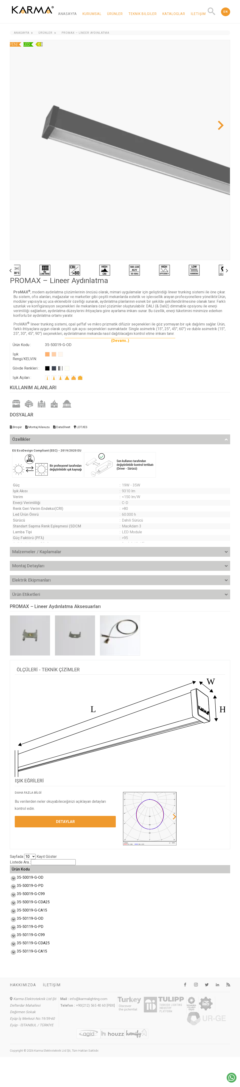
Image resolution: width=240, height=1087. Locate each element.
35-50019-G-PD (25, 896)
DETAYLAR (65, 821)
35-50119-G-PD (25, 948)
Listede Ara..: (43, 862)
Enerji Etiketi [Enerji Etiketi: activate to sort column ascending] (171, 873)
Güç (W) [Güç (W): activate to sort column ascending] (55, 873)
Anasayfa (67, 14)
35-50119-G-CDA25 (28, 969)
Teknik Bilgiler (142, 14)
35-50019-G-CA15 (27, 927)
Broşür (16, 427)
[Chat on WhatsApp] (231, 1081)
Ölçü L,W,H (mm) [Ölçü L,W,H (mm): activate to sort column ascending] (199, 873)
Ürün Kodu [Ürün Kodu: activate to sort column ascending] (21, 873)
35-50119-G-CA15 (27, 979)
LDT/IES (80, 427)
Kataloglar (173, 14)
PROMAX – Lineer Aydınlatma (85, 32)
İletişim (198, 14)
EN (225, 11)
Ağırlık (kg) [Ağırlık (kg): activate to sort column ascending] (221, 873)
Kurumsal (91, 14)
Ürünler (115, 14)
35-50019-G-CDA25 (28, 917)
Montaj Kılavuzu (37, 427)
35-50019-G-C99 (26, 907)
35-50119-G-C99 (26, 958)
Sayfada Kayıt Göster (33, 856)
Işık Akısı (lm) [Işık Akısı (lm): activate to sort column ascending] (100, 873)
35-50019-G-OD (25, 886)
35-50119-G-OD (25, 938)
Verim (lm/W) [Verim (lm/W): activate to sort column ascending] (77, 873)
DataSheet (61, 427)
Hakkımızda (23, 1015)
